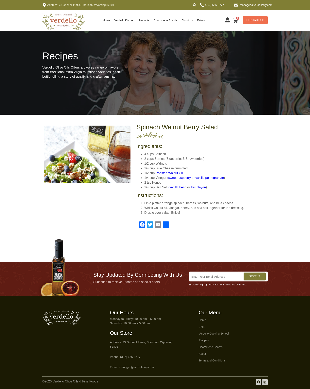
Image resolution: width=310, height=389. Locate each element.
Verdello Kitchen (124, 20)
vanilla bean (177, 187)
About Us (187, 20)
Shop (202, 326)
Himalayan (198, 187)
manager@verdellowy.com (256, 5)
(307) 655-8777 (214, 5)
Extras (201, 20)
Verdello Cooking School (214, 333)
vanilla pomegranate (210, 177)
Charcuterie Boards (166, 20)
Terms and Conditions (212, 360)
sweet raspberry (179, 177)
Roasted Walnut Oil (169, 173)
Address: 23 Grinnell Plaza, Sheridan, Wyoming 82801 (80, 5)
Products (144, 20)
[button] (194, 5)
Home (106, 20)
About (202, 353)
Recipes (204, 340)
